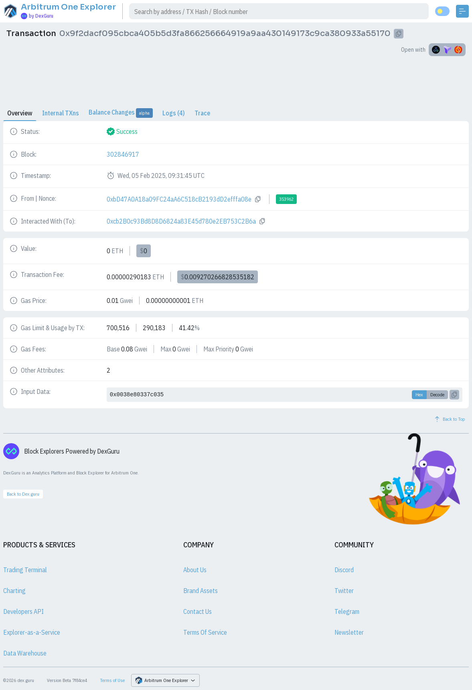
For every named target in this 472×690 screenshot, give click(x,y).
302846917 (123, 154)
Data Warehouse (25, 653)
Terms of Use (112, 680)
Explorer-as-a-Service (31, 632)
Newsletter (349, 632)
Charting (14, 591)
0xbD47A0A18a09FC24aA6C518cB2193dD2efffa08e (179, 199)
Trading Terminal (25, 570)
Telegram (346, 611)
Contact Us (197, 611)
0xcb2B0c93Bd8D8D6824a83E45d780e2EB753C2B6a (181, 221)
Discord (344, 570)
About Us (195, 570)
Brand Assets (200, 591)
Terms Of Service (205, 632)
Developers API (23, 611)
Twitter (344, 591)
